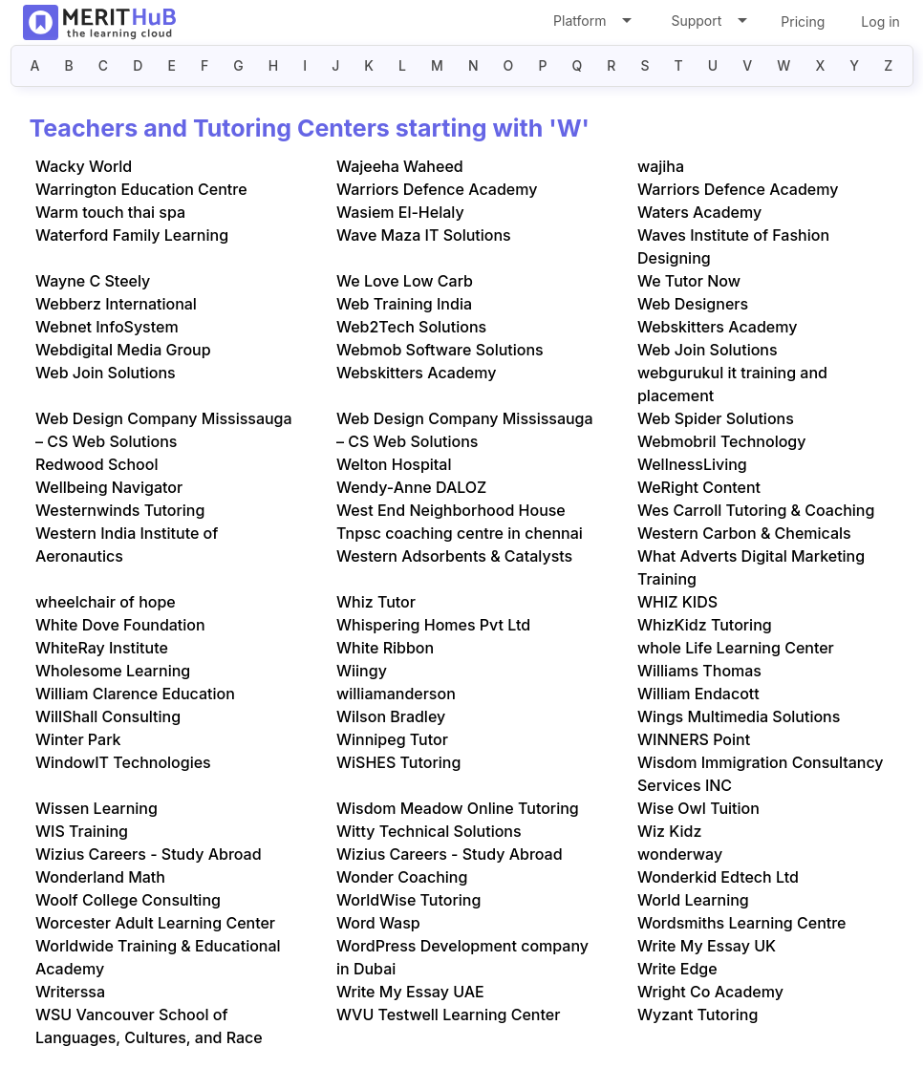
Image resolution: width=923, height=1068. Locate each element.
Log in (880, 21)
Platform (591, 24)
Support (707, 24)
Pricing (803, 21)
